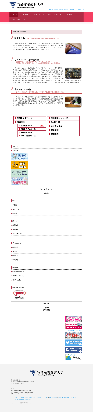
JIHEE (19, 295)
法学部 (14, 251)
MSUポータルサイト (19, 276)
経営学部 (15, 255)
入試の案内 (69, 14)
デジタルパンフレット (46, 189)
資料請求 (46, 193)
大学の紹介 (25, 14)
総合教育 (15, 247)
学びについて (39, 14)
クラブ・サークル (18, 233)
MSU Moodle (16, 280)
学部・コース (28, 397)
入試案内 (15, 150)
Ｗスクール (16, 209)
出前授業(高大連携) (46, 309)
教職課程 (15, 260)
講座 (50, 397)
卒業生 (61, 9)
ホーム (14, 14)
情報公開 (46, 303)
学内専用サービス (18, 271)
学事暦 (14, 205)
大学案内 (22, 397)
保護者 (66, 9)
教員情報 (15, 225)
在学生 (56, 9)
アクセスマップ (79, 9)
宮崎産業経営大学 (26, 5)
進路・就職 (66, 397)
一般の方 (71, 9)
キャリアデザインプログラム (40, 397)
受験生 (51, 9)
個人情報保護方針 (19, 399)
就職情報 (15, 229)
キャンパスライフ (54, 14)
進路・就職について (19, 19)
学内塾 (14, 213)
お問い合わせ (28, 399)
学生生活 (54, 397)
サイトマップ (74, 397)
